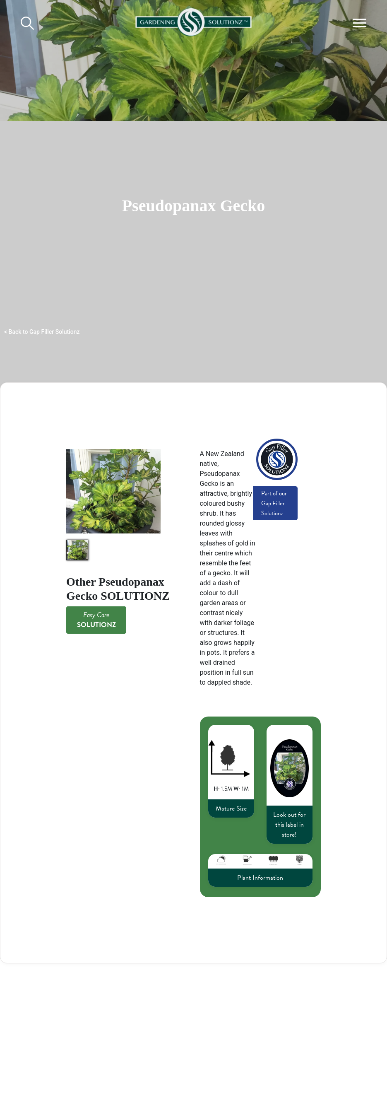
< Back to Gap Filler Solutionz (42, 331)
